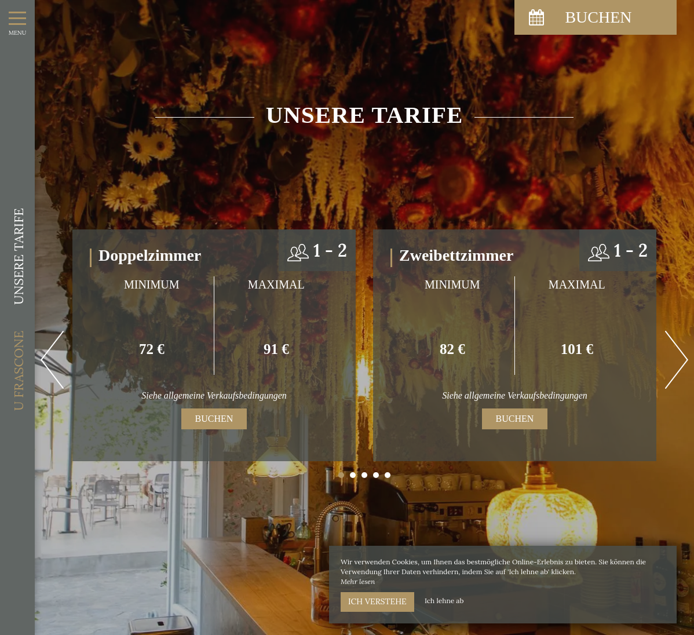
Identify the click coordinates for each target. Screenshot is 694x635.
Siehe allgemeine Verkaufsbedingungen (214, 395)
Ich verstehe (377, 601)
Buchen (214, 419)
